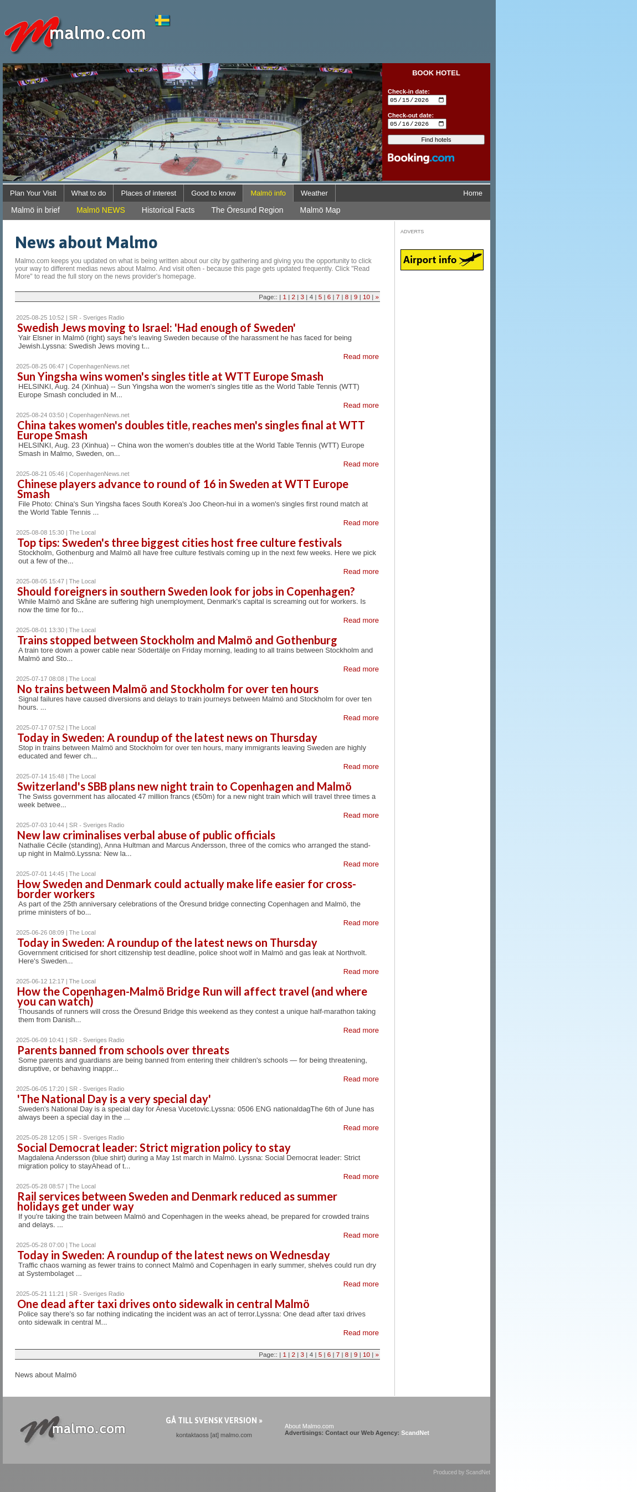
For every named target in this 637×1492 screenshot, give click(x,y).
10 (366, 296)
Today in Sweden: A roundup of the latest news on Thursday (167, 737)
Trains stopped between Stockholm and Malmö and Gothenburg (177, 640)
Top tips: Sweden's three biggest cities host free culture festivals (179, 542)
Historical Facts (168, 210)
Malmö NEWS (100, 210)
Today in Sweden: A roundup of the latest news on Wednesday (173, 1255)
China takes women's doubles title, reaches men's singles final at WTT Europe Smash (191, 430)
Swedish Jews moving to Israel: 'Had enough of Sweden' (156, 327)
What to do (88, 193)
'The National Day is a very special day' (114, 1098)
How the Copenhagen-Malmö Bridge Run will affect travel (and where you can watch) (192, 996)
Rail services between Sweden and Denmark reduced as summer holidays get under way (177, 1201)
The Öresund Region (248, 210)
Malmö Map (320, 210)
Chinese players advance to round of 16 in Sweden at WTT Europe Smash (182, 488)
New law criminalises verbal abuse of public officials (146, 835)
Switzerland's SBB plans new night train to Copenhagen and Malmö (184, 786)
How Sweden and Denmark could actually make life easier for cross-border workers (186, 888)
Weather (314, 193)
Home (472, 193)
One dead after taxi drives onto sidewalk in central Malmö (163, 1303)
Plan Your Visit (33, 193)
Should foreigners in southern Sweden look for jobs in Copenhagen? (186, 591)
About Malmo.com (309, 1426)
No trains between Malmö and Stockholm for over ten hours (167, 688)
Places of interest (148, 193)
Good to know (213, 193)
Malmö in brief (35, 210)
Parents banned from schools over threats (123, 1050)
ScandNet (415, 1432)
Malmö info (268, 193)
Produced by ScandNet (461, 1472)
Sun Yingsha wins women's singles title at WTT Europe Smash (170, 376)
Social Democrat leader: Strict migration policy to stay (154, 1147)
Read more (361, 356)
